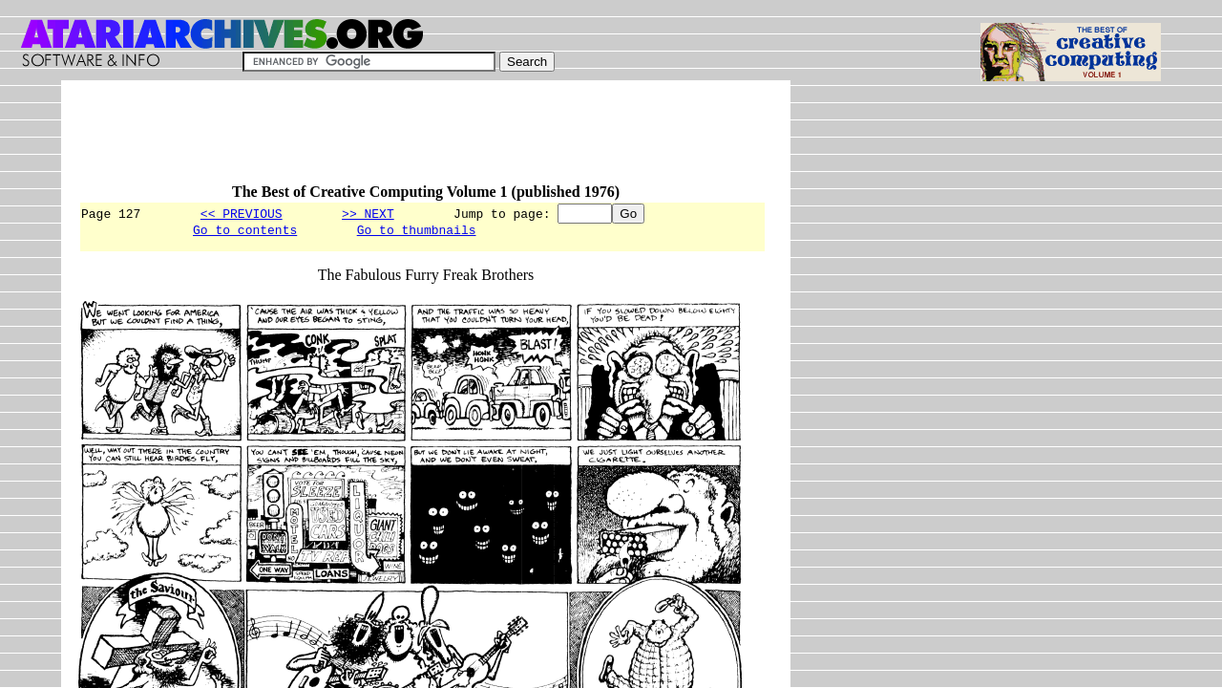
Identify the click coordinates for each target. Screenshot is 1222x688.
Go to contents (245, 232)
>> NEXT (368, 213)
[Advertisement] (425, 140)
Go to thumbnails (416, 232)
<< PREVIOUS (241, 213)
